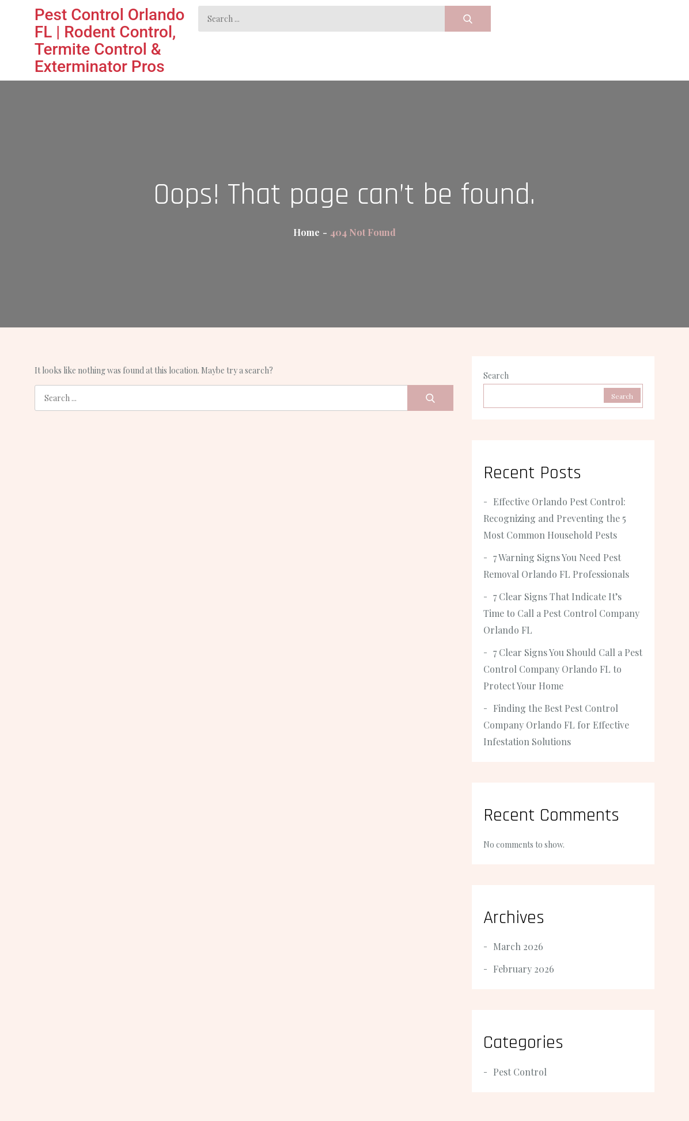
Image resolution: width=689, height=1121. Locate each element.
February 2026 (523, 969)
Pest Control (520, 1072)
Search (496, 375)
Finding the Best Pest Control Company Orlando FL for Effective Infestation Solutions (556, 725)
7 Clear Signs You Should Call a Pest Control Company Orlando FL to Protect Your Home (562, 669)
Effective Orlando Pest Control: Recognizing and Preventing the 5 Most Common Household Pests (554, 518)
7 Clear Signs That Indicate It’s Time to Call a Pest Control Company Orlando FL (561, 613)
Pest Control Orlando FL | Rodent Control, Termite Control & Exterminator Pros (110, 40)
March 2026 (518, 946)
